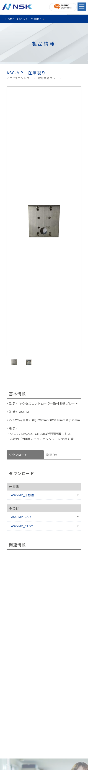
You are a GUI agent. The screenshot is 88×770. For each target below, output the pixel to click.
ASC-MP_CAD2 (22, 526)
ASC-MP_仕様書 (22, 495)
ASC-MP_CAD (21, 516)
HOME (9, 19)
